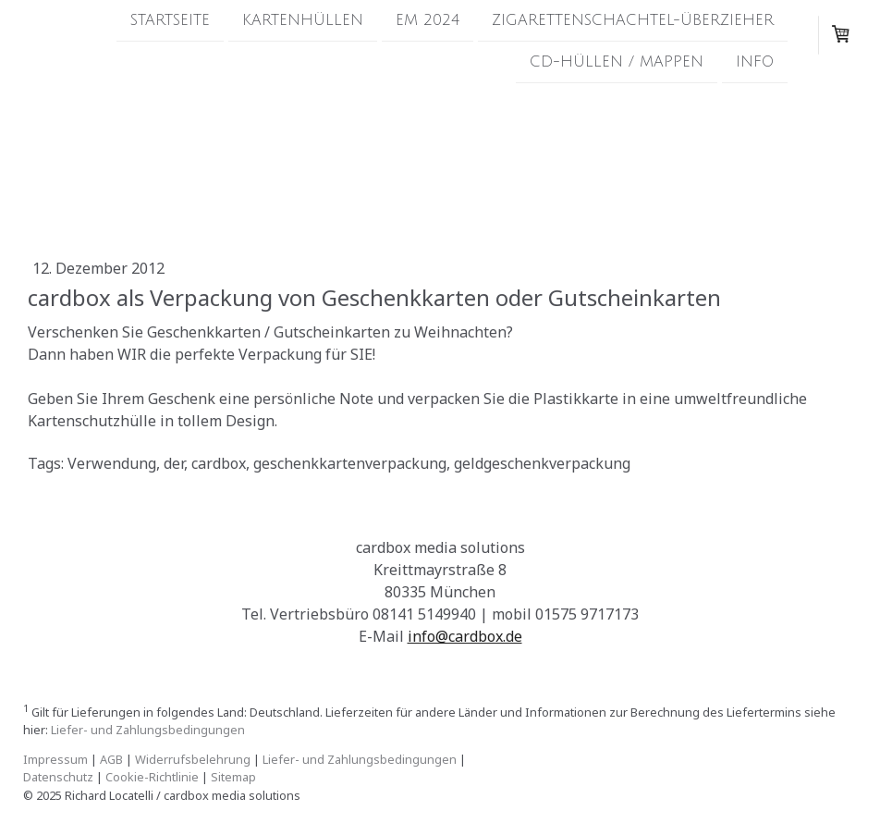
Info (755, 63)
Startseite (170, 20)
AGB (111, 759)
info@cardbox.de (465, 636)
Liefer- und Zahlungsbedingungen (148, 729)
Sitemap (233, 776)
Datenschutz (58, 776)
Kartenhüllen (302, 20)
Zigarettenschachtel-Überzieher (633, 20)
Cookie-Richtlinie (152, 776)
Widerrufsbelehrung (193, 759)
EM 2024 (427, 20)
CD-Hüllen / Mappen (616, 63)
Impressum (55, 759)
